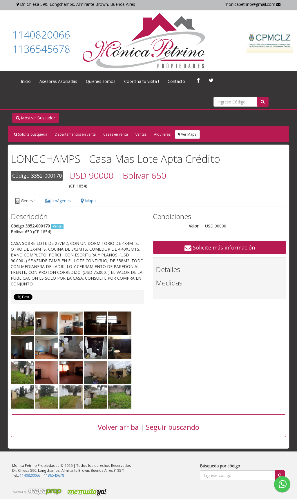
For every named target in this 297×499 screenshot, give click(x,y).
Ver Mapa (187, 134)
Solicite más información (219, 247)
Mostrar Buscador (35, 118)
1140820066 (41, 34)
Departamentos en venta (75, 134)
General (25, 200)
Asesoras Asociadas (58, 81)
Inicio (26, 81)
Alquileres (162, 134)
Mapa (88, 200)
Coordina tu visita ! (141, 81)
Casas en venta (115, 134)
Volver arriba (118, 427)
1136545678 (41, 49)
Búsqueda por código (220, 466)
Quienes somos (100, 81)
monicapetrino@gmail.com (252, 4)
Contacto (176, 81)
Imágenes (58, 200)
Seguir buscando (172, 427)
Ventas (140, 134)
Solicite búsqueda (30, 134)
